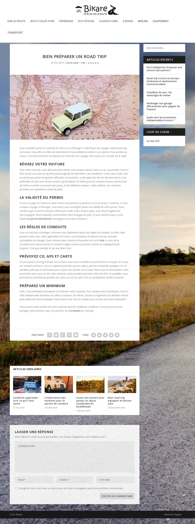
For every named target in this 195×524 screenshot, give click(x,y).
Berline (143, 21)
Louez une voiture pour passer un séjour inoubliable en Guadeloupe (90, 408)
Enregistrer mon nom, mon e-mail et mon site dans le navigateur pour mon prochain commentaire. (71, 494)
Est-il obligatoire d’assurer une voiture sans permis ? (164, 74)
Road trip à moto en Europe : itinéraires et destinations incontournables (163, 86)
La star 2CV (153, 146)
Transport (15, 33)
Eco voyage (86, 21)
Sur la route (16, 21)
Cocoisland (74, 316)
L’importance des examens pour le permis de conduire (56, 406)
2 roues (128, 21)
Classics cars (108, 21)
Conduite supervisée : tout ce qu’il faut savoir (26, 406)
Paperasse (66, 21)
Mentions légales (173, 520)
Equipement (161, 21)
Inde (102, 246)
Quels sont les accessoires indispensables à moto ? (161, 125)
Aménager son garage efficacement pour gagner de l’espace (163, 111)
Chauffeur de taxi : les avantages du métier (159, 99)
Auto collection (42, 21)
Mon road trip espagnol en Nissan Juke (119, 406)
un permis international (39, 224)
